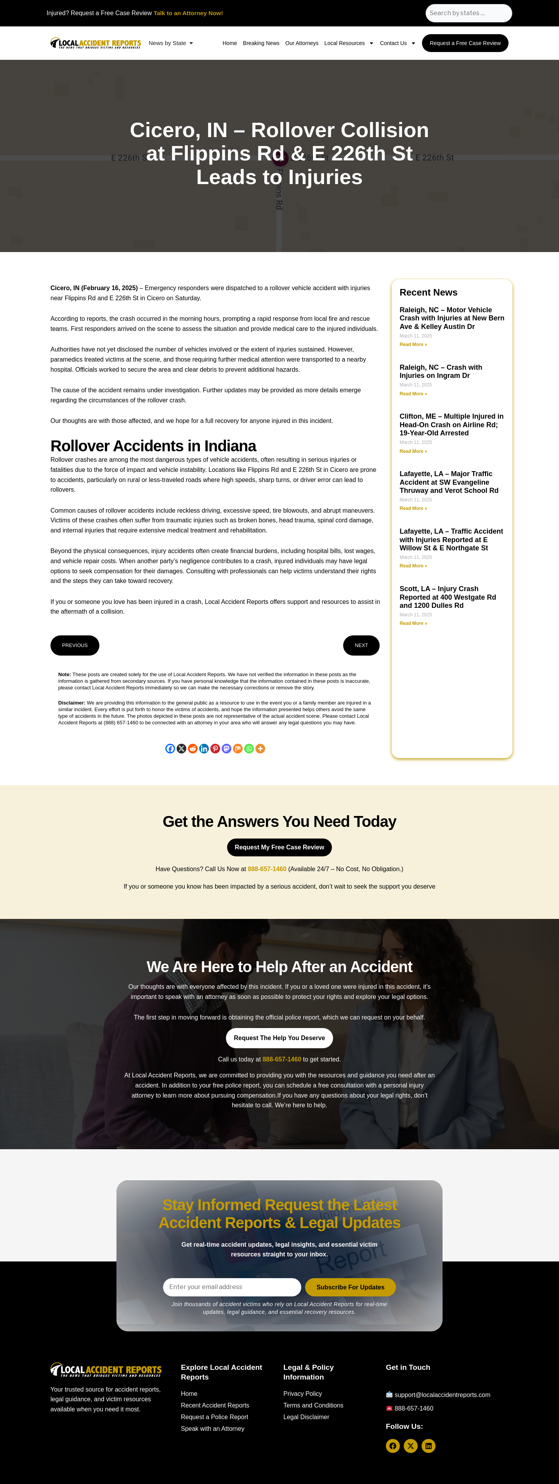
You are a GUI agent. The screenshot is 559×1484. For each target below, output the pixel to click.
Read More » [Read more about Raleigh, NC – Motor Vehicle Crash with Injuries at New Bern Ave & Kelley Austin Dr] (413, 344)
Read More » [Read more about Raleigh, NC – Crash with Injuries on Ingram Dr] (413, 394)
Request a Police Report (214, 1417)
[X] (181, 748)
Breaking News (261, 43)
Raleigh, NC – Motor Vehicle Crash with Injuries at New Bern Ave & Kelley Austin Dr (451, 318)
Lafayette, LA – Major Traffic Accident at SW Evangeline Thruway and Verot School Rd (448, 482)
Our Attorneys (302, 43)
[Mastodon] (226, 748)
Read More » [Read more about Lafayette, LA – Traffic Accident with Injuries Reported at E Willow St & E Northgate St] (413, 566)
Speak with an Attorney (213, 1428)
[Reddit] (193, 748)
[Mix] (238, 748)
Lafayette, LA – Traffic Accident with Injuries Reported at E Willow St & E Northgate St (451, 539)
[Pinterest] (215, 748)
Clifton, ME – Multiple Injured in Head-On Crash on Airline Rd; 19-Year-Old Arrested (451, 424)
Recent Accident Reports (215, 1405)
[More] (260, 748)
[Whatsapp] (249, 748)
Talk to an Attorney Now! (190, 13)
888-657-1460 (281, 1059)
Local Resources (349, 43)
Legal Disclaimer (306, 1417)
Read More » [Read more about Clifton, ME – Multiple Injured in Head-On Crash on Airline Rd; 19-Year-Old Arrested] (413, 451)
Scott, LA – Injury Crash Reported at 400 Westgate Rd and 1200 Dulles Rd (447, 597)
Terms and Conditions (313, 1405)
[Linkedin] (204, 748)
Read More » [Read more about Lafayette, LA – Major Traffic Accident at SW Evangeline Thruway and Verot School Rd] (413, 508)
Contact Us (398, 43)
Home (229, 43)
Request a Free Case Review (465, 43)
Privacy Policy (302, 1393)
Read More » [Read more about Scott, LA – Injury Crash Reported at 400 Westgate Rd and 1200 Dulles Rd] (413, 623)
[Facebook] (170, 748)
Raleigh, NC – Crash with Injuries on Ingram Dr (440, 372)
